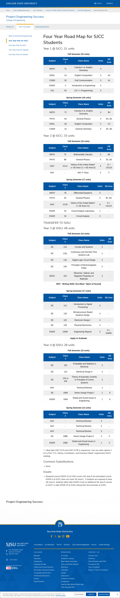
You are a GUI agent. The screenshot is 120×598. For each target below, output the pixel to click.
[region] (60, 594)
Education (37, 558)
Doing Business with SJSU (97, 561)
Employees (65, 576)
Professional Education (42, 576)
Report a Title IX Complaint (98, 570)
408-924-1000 (13, 554)
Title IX (59, 545)
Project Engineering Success (21, 10)
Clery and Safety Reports (70, 564)
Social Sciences (39, 581)
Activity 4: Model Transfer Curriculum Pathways (60, 10)
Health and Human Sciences (43, 567)
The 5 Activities (24, 27)
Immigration (65, 581)
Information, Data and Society (44, 570)
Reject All (91, 594)
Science (36, 579)
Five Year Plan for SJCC (17, 45)
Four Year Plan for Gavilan (19, 50)
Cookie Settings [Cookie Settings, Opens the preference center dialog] (79, 594)
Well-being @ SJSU (68, 587)
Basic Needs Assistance (69, 561)
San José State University (21, 3)
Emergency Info (93, 564)
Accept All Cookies (104, 594)
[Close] (117, 594)
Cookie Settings (104, 545)
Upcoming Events (42, 27)
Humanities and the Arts (42, 573)
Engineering (38, 561)
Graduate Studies (40, 564)
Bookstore (64, 567)
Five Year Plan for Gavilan (18, 54)
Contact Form (93, 556)
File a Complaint (94, 567)
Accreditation (49, 545)
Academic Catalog (67, 558)
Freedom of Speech (68, 579)
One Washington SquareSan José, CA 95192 (16, 551)
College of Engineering (15, 20)
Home (8, 10)
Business (37, 556)
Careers (63, 573)
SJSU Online (13, 560)
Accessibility (38, 545)
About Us (10, 27)
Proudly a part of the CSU (13, 567)
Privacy (94, 545)
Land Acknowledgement (80, 545)
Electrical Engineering (84, 10)
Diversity (67, 545)
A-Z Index (64, 556)
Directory (91, 558)
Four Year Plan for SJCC (101, 10)
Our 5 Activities (37, 10)
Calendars (64, 570)
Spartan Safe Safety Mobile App (72, 584)
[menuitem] (10, 27)
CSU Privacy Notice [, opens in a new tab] (60, 595)
